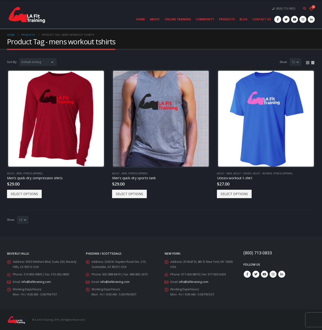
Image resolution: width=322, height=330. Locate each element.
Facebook (247, 274)
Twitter (255, 274)
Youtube (264, 274)
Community (205, 19)
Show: (283, 62)
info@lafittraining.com (36, 282)
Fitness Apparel (33, 173)
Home (140, 19)
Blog (243, 19)
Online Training (178, 19)
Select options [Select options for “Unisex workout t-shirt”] (234, 194)
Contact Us (261, 19)
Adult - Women (262, 173)
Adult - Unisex (242, 173)
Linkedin (281, 274)
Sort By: (12, 62)
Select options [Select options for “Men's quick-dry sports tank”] (129, 194)
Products (227, 19)
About (155, 19)
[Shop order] (38, 62)
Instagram (273, 274)
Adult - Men (14, 173)
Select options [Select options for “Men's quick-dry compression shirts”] (24, 194)
